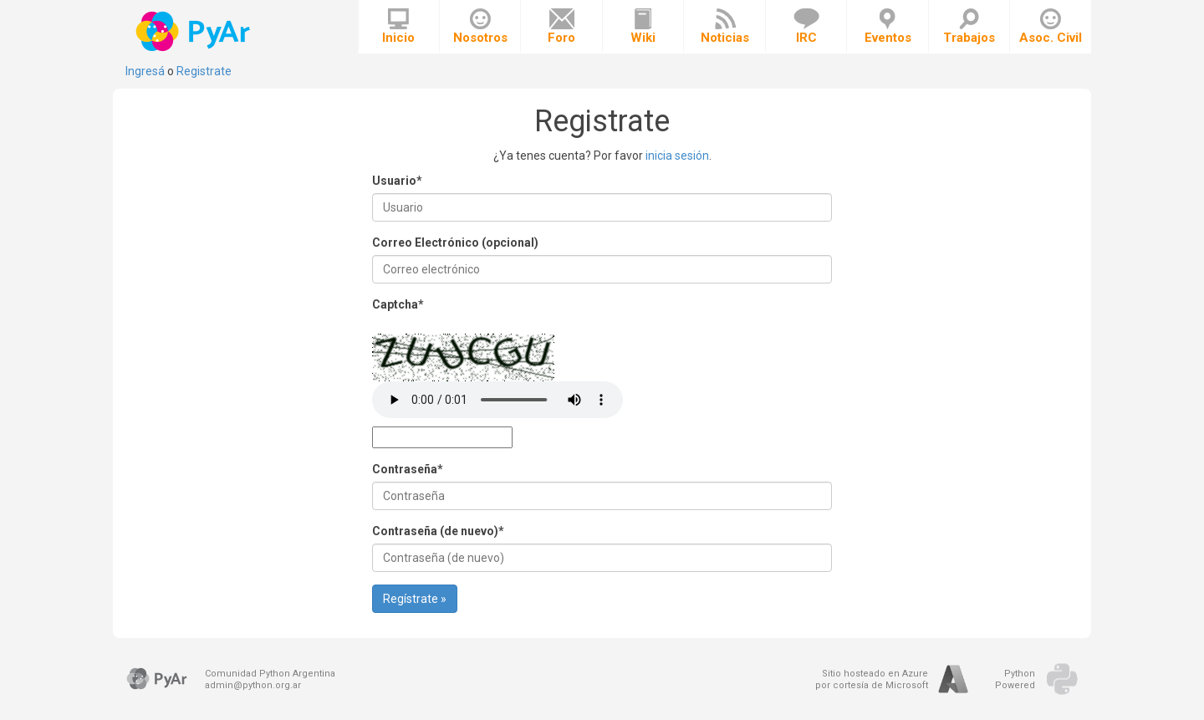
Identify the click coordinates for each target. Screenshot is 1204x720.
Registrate (204, 71)
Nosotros (480, 26)
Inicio (398, 26)
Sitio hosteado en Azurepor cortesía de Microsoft (871, 679)
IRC (806, 26)
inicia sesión (677, 155)
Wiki (643, 26)
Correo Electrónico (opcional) (455, 242)
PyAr (194, 31)
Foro (561, 26)
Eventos (888, 26)
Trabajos (969, 26)
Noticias (725, 26)
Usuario (397, 180)
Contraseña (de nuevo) (438, 531)
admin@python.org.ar (253, 685)
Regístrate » (414, 598)
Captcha (398, 304)
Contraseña (407, 469)
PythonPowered (1015, 679)
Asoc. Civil (1050, 26)
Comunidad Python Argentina (270, 673)
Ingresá (145, 71)
